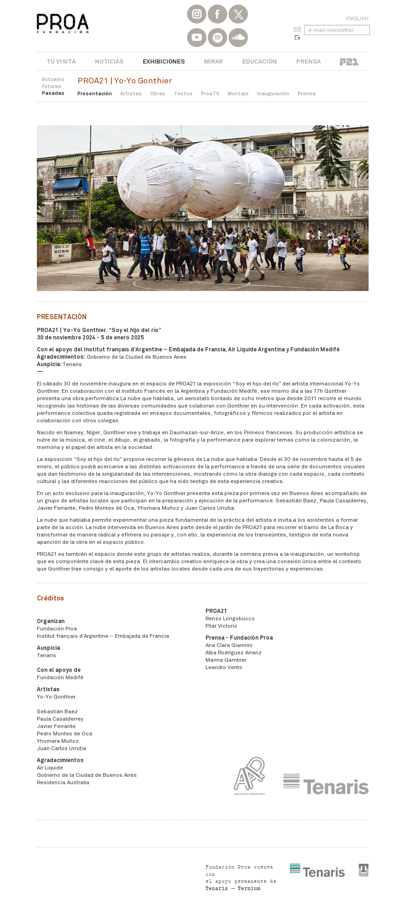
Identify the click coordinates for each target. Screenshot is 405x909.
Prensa (308, 61)
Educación (259, 61)
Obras (157, 93)
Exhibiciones (164, 61)
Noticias (109, 61)
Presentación (94, 93)
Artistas (131, 93)
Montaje (238, 93)
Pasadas (53, 93)
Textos (183, 93)
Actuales (53, 79)
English (357, 18)
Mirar (213, 61)
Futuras (51, 86)
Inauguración (273, 93)
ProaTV (210, 93)
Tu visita (61, 61)
